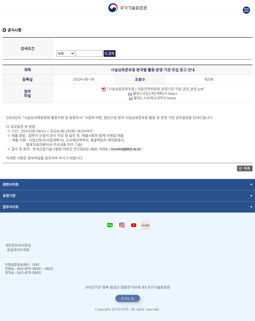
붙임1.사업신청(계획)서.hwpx (152, 93)
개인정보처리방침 (18, 245)
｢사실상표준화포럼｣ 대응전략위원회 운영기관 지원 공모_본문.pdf (153, 89)
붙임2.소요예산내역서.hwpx (152, 98)
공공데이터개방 (18, 250)
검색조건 (27, 48)
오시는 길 (127, 298)
